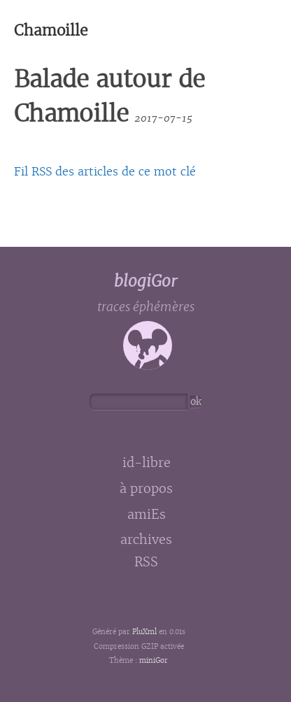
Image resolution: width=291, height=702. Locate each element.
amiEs (146, 514)
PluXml (144, 632)
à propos (146, 488)
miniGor (153, 661)
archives (146, 539)
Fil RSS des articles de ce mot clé (105, 171)
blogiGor (145, 281)
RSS (146, 563)
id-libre (146, 463)
